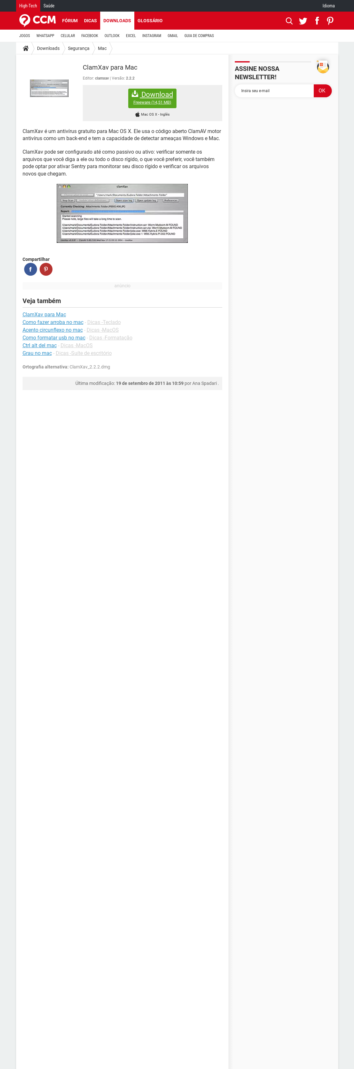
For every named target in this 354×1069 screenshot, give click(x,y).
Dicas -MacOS (103, 330)
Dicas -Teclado (104, 322)
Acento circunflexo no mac (53, 330)
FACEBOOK (89, 35)
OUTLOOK (112, 35)
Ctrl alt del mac (40, 345)
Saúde (48, 5)
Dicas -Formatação (110, 338)
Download (152, 98)
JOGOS (24, 35)
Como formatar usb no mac (54, 338)
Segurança (79, 48)
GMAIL (173, 35)
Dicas (90, 20)
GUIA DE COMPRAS (199, 35)
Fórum (70, 20)
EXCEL (131, 35)
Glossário (150, 20)
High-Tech (28, 5)
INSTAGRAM (151, 35)
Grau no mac (37, 353)
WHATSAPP (45, 35)
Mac (102, 48)
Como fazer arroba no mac (53, 322)
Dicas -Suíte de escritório (84, 353)
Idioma (329, 5)
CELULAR (68, 35)
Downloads (117, 20)
